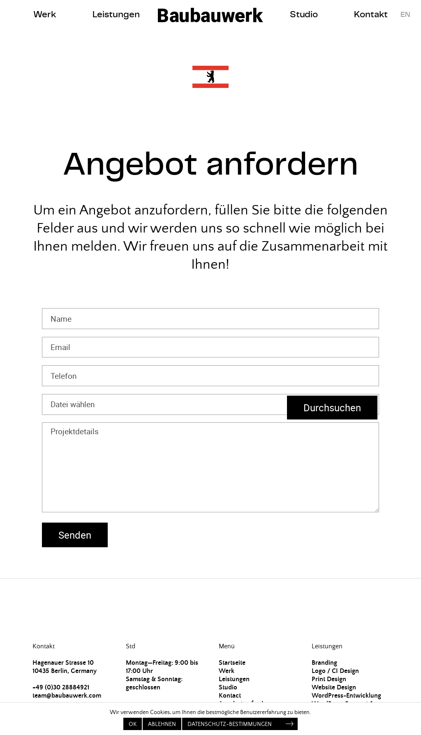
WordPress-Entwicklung (346, 695)
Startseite (232, 662)
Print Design (329, 679)
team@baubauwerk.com (66, 695)
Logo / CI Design (335, 671)
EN (405, 14)
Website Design (334, 687)
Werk (44, 14)
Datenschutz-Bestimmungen (229, 724)
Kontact (230, 695)
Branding (324, 662)
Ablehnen (162, 724)
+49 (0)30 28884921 (60, 687)
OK (132, 724)
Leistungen (116, 14)
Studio (304, 14)
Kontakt (371, 14)
